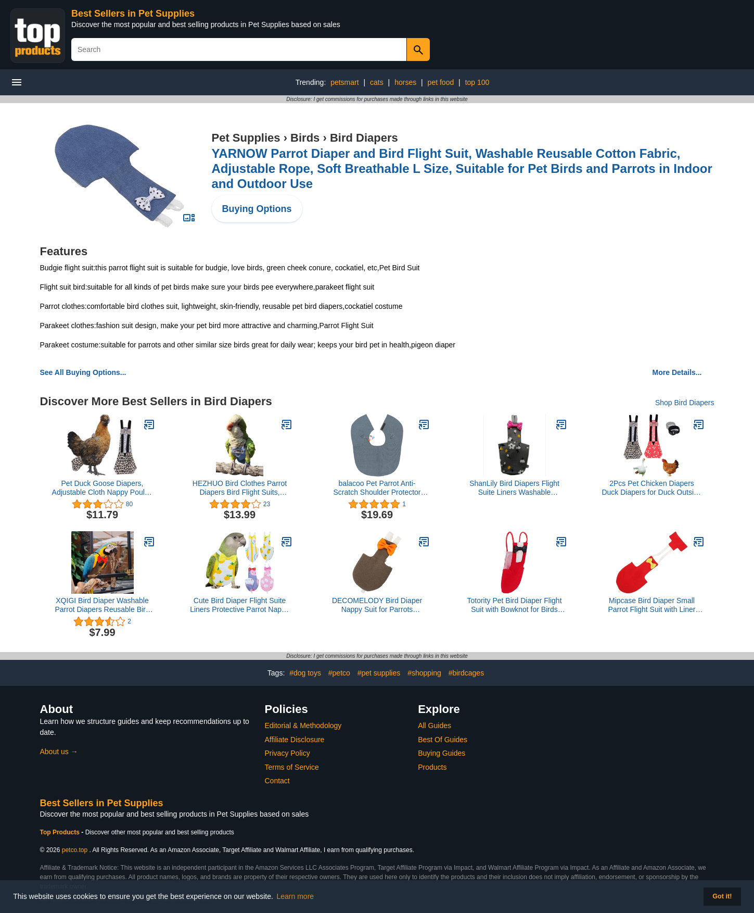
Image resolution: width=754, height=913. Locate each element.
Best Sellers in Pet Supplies (133, 13)
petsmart (344, 82)
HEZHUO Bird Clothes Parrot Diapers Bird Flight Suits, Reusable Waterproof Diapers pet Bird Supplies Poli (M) (240, 488)
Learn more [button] (295, 896)
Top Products (61, 832)
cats (377, 82)
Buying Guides (441, 753)
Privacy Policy (287, 753)
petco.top (74, 850)
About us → (59, 751)
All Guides (434, 725)
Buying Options (257, 209)
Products (432, 767)
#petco (339, 673)
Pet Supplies (246, 137)
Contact (277, 781)
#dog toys (305, 673)
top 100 (477, 82)
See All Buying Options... (83, 372)
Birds (305, 137)
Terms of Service (292, 767)
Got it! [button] (722, 896)
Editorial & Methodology (303, 725)
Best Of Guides (442, 739)
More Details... (677, 372)
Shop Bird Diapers (684, 402)
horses (405, 82)
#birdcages (466, 673)
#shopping (424, 673)
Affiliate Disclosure (295, 739)
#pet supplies (379, 673)
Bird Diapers (364, 137)
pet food (441, 82)
